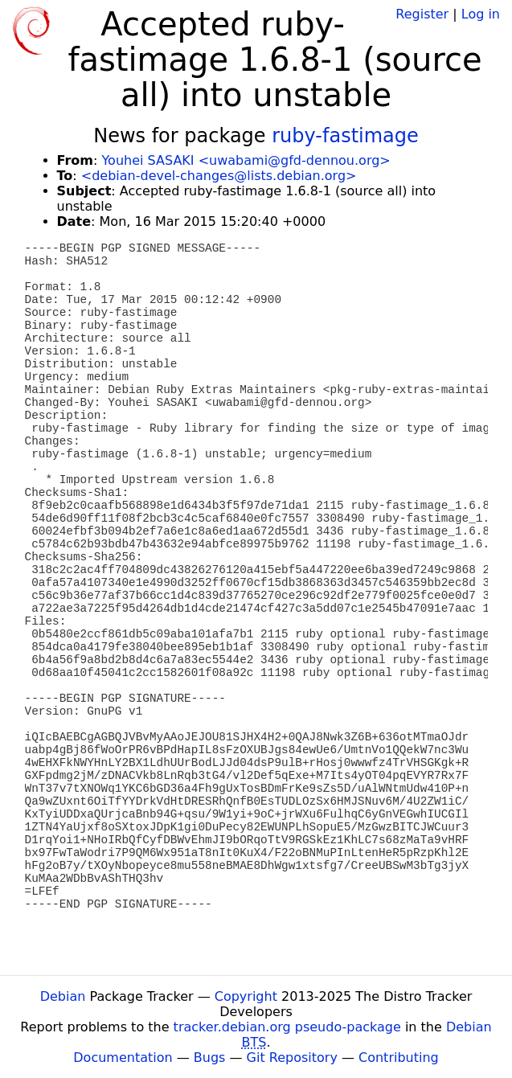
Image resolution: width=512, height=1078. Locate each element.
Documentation (122, 1057)
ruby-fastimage (345, 136)
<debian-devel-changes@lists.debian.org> (219, 175)
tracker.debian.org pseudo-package (287, 1027)
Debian (63, 996)
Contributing (398, 1057)
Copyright (246, 996)
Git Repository (292, 1057)
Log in (480, 14)
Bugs (210, 1057)
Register (422, 14)
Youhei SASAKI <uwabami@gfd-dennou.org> (245, 160)
